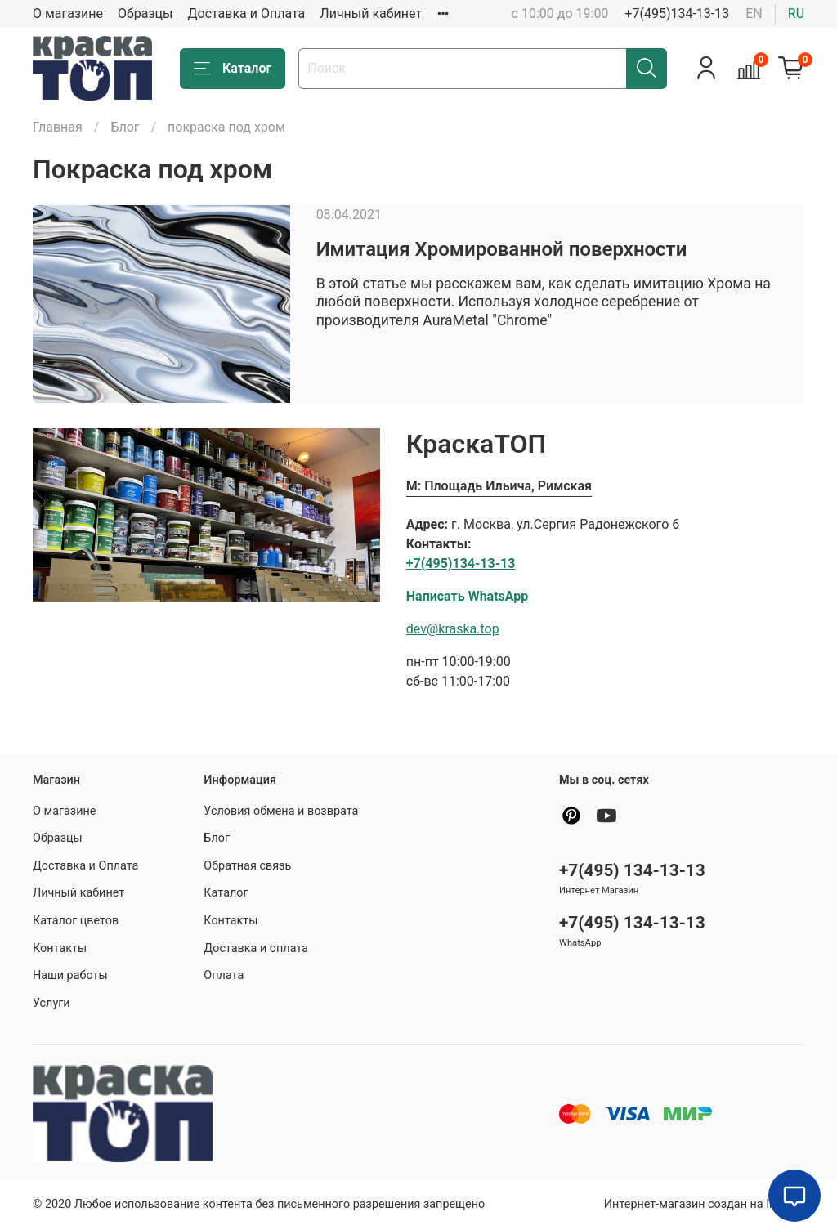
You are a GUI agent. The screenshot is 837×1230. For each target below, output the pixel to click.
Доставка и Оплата (247, 13)
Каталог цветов (76, 921)
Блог (124, 127)
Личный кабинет (371, 13)
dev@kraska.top (452, 629)
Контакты (60, 948)
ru (796, 13)
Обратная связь (247, 866)
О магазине (68, 13)
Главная (58, 127)
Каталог (232, 68)
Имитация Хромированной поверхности (501, 249)
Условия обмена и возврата (281, 811)
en (754, 13)
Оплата (224, 975)
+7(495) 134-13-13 (632, 870)
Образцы (145, 13)
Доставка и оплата (256, 948)
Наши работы (70, 975)
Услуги (51, 1003)
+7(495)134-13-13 (676, 13)
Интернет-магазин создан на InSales (704, 1204)
